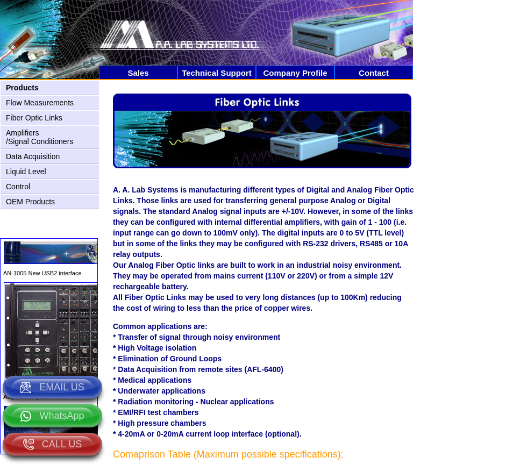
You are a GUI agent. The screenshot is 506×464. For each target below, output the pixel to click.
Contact (374, 72)
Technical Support (217, 72)
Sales (137, 72)
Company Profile (295, 72)
